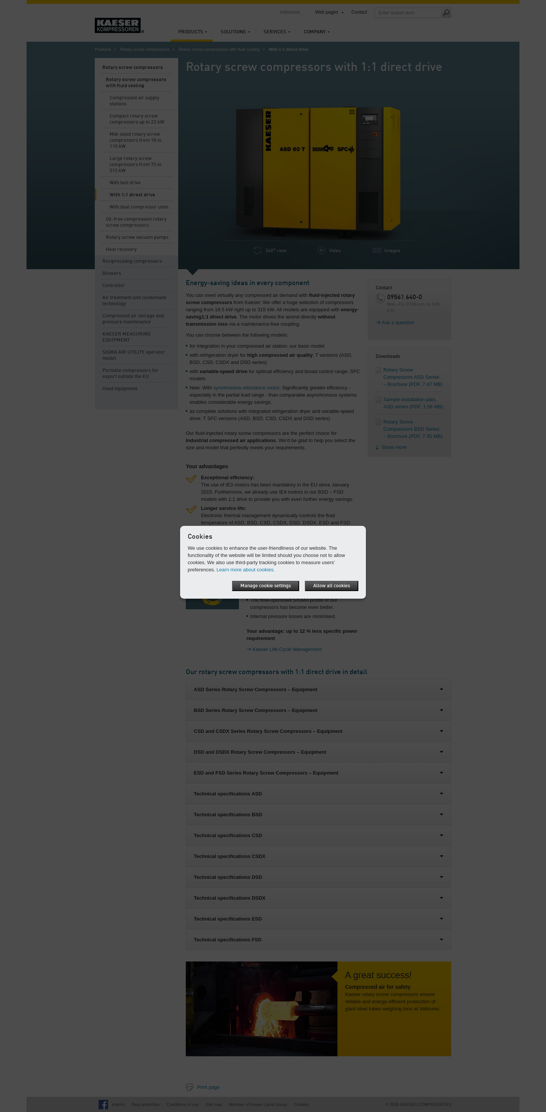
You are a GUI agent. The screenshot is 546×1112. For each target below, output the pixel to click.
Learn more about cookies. (246, 569)
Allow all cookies (331, 585)
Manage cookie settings (265, 585)
